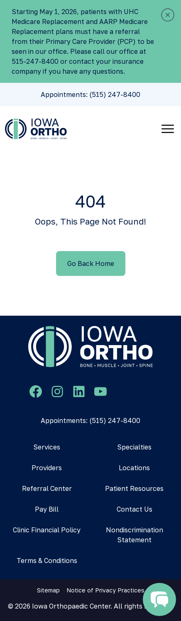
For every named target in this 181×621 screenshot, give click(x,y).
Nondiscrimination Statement (134, 535)
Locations (134, 468)
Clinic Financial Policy (47, 530)
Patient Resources (134, 488)
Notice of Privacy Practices (105, 590)
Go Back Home (90, 263)
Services (46, 447)
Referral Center (47, 488)
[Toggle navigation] (167, 129)
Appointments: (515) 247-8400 (90, 94)
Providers (47, 468)
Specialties (134, 447)
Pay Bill (47, 509)
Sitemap (48, 590)
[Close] (167, 15)
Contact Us (134, 509)
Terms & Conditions (47, 560)
